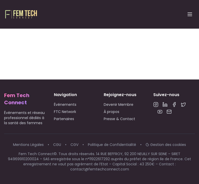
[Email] (169, 111)
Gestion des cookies (166, 144)
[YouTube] (159, 111)
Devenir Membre (118, 104)
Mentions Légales (28, 144)
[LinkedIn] (165, 104)
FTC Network (65, 111)
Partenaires (64, 118)
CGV (74, 144)
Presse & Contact (119, 118)
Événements (65, 104)
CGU (57, 144)
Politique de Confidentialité (112, 144)
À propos (111, 111)
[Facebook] (174, 104)
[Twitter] (183, 104)
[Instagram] (155, 104)
